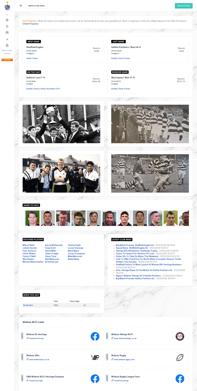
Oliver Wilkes (29, 253)
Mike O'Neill (28, 245)
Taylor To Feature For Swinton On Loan (135, 253)
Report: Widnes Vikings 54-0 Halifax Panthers (138, 276)
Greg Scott (50, 248)
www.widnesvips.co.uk (39, 359)
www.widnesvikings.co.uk (125, 338)
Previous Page (183, 6)
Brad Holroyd (51, 262)
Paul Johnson (29, 251)
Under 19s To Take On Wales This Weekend (137, 256)
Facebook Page (36, 381)
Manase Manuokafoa (33, 262)
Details (114, 58)
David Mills (50, 251)
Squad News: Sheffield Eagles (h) (132, 248)
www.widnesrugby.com (124, 359)
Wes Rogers (28, 259)
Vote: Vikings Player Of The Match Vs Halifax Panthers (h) (144, 270)
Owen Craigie (51, 253)
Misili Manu (73, 251)
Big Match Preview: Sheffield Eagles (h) (135, 245)
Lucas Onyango (75, 248)
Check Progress (30, 24)
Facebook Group (36, 338)
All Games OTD (53, 89)
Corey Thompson (76, 253)
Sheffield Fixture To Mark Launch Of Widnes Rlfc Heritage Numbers (149, 264)
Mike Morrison (75, 256)
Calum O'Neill (29, 256)
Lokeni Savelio (30, 248)
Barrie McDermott (54, 245)
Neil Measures (52, 259)
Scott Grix (28, 305)
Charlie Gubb (74, 245)
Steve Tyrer (50, 256)
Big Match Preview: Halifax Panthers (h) (135, 278)
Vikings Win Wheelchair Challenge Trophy (137, 251)
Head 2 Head (32, 58)
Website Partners (36, 6)
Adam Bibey (73, 259)
